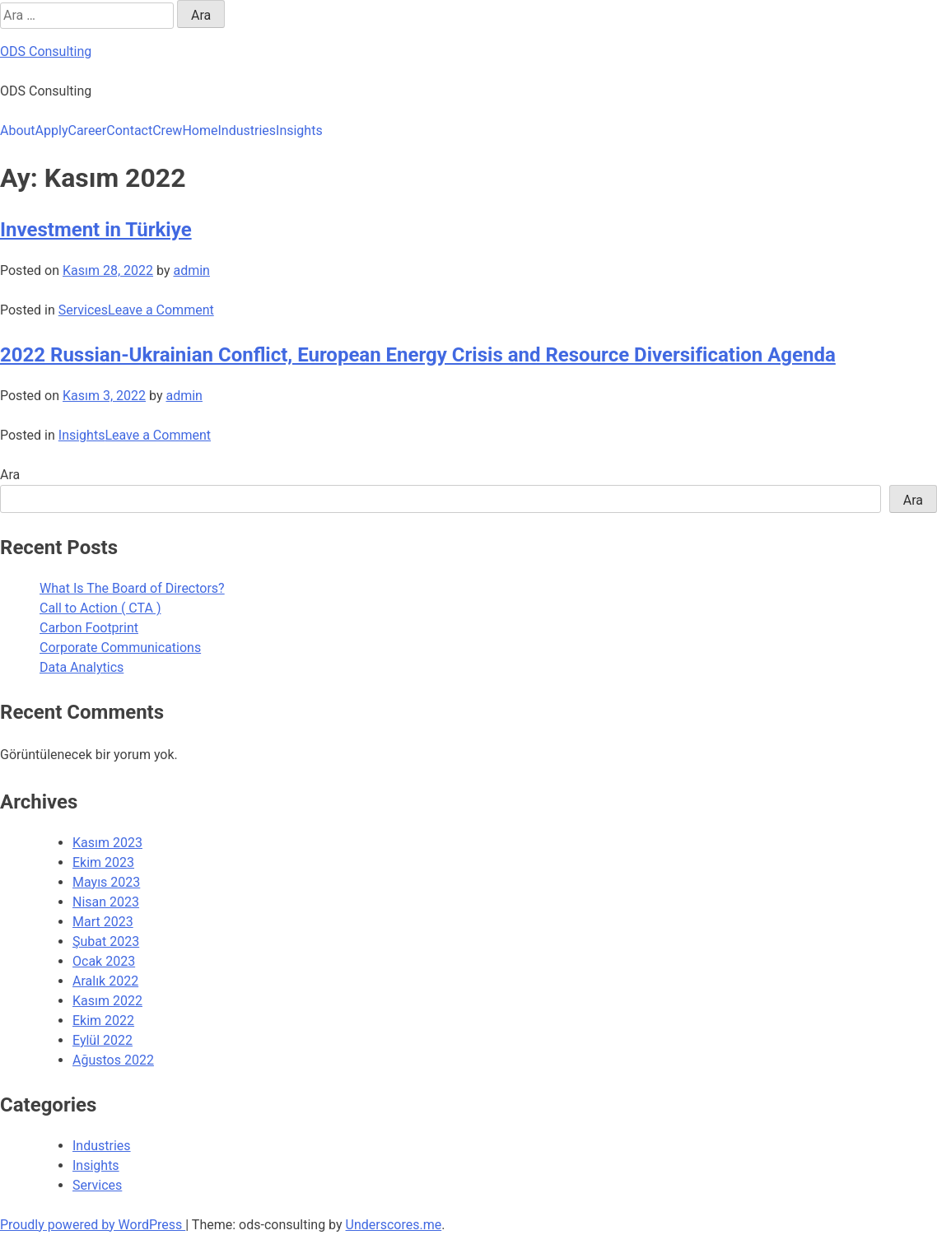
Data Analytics (82, 667)
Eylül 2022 (102, 1040)
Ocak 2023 (103, 961)
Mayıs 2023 (106, 882)
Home (199, 130)
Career (87, 130)
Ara (10, 474)
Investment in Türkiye (96, 229)
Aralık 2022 (105, 981)
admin (191, 270)
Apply (51, 130)
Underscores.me (394, 1225)
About (17, 130)
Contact (129, 130)
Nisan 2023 (105, 902)
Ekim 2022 (103, 1020)
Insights (299, 130)
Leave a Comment (161, 310)
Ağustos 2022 (113, 1060)
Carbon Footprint (89, 628)
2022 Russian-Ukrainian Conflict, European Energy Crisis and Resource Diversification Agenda (418, 354)
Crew (167, 130)
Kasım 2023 (107, 843)
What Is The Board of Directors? (132, 588)
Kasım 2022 (107, 1001)
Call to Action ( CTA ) (100, 608)
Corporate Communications (120, 647)
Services (83, 310)
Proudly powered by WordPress (92, 1225)
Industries (246, 130)
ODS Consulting (45, 51)
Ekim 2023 (103, 862)
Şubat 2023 (105, 941)
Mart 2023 (102, 922)
